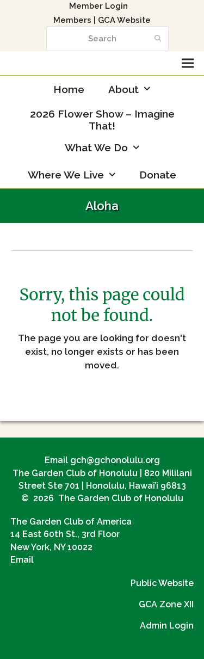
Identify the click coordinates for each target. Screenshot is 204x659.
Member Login (98, 5)
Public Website (162, 583)
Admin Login (167, 625)
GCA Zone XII (166, 604)
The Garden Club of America (71, 521)
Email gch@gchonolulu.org (102, 460)
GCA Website (124, 19)
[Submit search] (158, 38)
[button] (188, 63)
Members (72, 19)
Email (22, 560)
